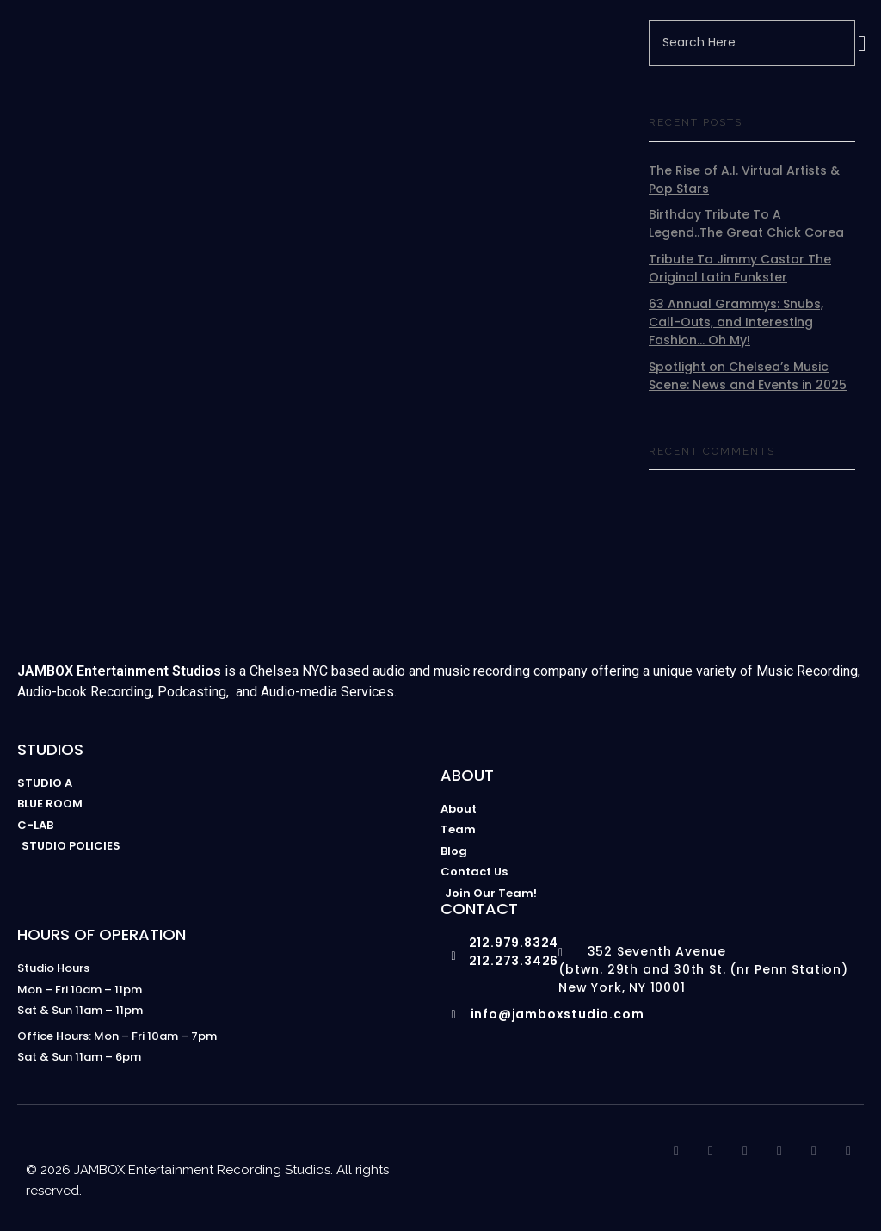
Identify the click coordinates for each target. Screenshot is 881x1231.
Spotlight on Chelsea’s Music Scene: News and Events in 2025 (748, 375)
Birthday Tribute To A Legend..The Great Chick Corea (746, 223)
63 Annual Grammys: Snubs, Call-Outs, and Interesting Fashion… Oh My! (736, 322)
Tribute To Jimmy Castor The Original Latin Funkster (740, 268)
